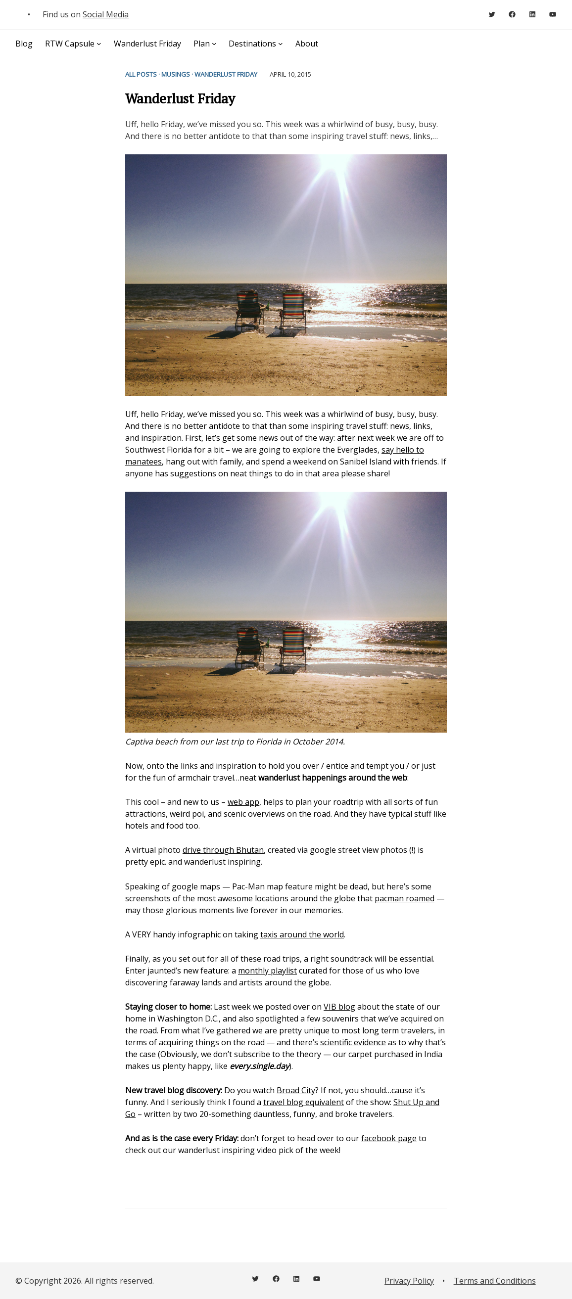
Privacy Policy (409, 1280)
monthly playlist (267, 970)
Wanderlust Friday (225, 74)
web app (243, 801)
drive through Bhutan (223, 849)
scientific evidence (353, 1042)
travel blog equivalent (303, 1102)
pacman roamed (404, 898)
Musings (175, 74)
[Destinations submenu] (280, 43)
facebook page (389, 1138)
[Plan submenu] (214, 43)
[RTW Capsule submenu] (98, 43)
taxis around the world (302, 934)
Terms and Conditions (495, 1280)
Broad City (296, 1090)
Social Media (106, 14)
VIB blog (339, 1006)
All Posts (141, 74)
